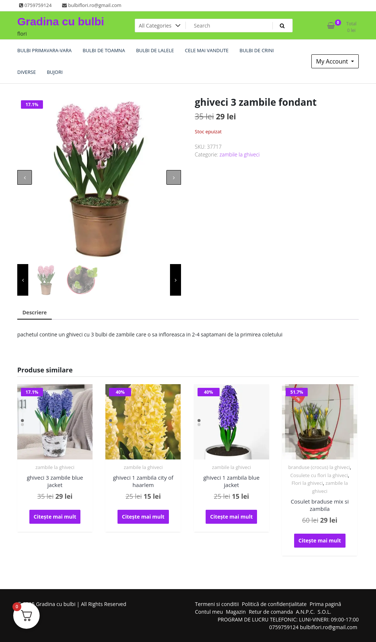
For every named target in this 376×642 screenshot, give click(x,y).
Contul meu (209, 611)
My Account (333, 61)
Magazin (236, 611)
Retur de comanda (271, 611)
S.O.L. (324, 611)
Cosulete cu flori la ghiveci (319, 475)
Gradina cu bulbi (60, 21)
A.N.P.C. (305, 611)
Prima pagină (325, 603)
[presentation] (24, 177)
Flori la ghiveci (307, 483)
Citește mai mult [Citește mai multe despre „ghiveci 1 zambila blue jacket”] (231, 516)
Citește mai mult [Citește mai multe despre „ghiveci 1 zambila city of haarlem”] (143, 516)
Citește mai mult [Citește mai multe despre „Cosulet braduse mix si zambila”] (320, 540)
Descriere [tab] (34, 312)
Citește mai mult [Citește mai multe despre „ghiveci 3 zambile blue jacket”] (55, 516)
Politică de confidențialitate (274, 603)
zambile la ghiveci (240, 154)
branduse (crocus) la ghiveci (319, 467)
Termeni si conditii (217, 603)
